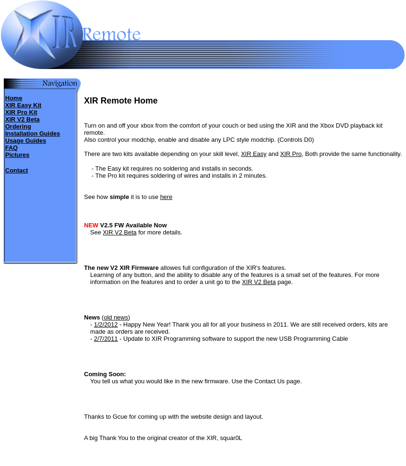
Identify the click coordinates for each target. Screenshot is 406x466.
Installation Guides (32, 133)
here (166, 196)
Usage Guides (25, 140)
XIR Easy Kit (23, 105)
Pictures (17, 154)
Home (13, 98)
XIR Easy (253, 153)
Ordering (18, 126)
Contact (16, 170)
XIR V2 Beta (22, 119)
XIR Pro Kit (21, 112)
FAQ (11, 147)
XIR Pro (291, 153)
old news (116, 317)
